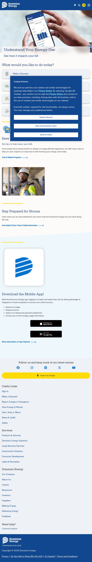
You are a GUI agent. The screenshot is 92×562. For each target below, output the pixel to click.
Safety (5, 423)
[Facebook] (18, 368)
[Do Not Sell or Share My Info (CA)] (26, 556)
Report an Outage (46, 375)
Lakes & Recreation (11, 462)
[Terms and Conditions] (67, 556)
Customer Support (9, 529)
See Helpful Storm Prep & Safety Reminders (23, 225)
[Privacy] (5, 556)
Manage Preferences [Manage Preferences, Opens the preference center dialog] (46, 117)
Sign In (5, 391)
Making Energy (9, 506)
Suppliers (6, 500)
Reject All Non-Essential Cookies (46, 126)
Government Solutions (12, 451)
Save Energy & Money (12, 407)
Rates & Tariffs (8, 417)
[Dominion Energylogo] (11, 5)
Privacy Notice (45, 91)
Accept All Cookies (46, 135)
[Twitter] (59, 368)
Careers (5, 485)
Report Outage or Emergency (15, 402)
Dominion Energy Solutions (14, 440)
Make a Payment (9, 396)
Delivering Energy (10, 511)
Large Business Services (13, 446)
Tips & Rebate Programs (15, 157)
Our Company (8, 474)
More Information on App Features (19, 342)
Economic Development (13, 456)
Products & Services (11, 435)
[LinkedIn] (45, 368)
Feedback (6, 516)
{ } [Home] (12, 541)
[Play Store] (46, 334)
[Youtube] (73, 368)
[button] (46, 74)
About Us (6, 479)
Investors (6, 495)
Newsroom (7, 490)
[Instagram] (32, 368)
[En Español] (50, 556)
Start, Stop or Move (11, 412)
